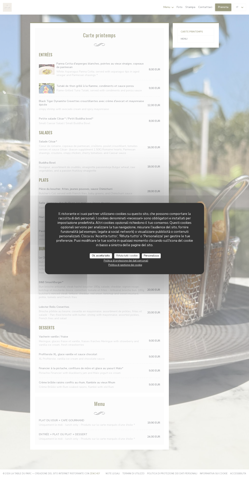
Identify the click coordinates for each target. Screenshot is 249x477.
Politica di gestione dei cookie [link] (125, 265)
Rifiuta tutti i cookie (127, 255)
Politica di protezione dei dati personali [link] (126, 260)
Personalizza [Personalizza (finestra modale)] (151, 255)
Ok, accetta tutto (101, 255)
